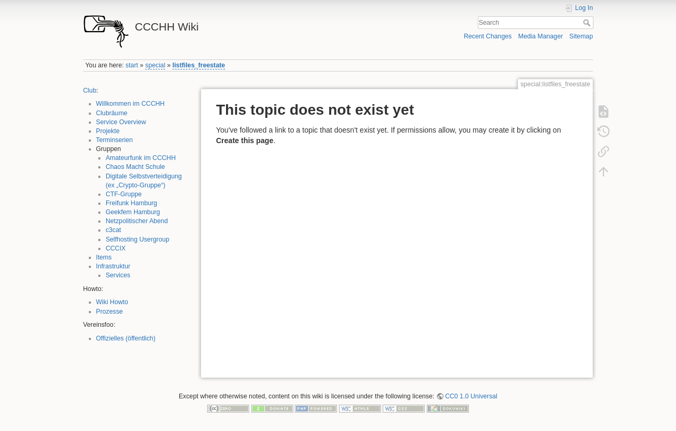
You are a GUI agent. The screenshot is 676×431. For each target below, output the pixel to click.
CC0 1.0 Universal (471, 396)
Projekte (108, 131)
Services (118, 275)
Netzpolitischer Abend (137, 221)
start (132, 65)
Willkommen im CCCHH (130, 103)
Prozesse (109, 311)
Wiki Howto (112, 302)
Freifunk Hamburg (131, 203)
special (155, 65)
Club (89, 90)
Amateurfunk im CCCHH (141, 158)
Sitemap (581, 36)
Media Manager (540, 36)
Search (588, 22)
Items (104, 257)
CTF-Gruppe (124, 194)
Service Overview (121, 122)
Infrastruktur (113, 266)
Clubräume (112, 113)
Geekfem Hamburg (133, 212)
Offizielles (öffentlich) (126, 338)
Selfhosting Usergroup (137, 239)
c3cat (113, 230)
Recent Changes (487, 36)
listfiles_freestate (198, 65)
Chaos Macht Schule (135, 167)
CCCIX (116, 248)
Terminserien (114, 140)
